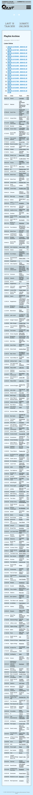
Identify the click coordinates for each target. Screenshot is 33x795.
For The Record (21, 447)
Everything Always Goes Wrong (22, 738)
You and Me (22, 434)
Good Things (22, 371)
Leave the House (21, 559)
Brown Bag (22, 142)
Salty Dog (21, 411)
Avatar (20, 249)
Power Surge (22, 290)
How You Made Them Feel (22, 341)
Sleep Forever (21, 711)
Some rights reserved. (21, 792)
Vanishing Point (21, 542)
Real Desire (22, 672)
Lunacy (21, 185)
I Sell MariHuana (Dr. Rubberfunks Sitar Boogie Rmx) (22, 104)
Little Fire (21, 367)
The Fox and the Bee (22, 330)
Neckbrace (21, 582)
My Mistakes (22, 508)
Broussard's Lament (22, 458)
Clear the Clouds (21, 686)
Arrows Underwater (22, 761)
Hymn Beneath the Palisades (22, 616)
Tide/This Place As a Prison (21, 658)
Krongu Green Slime (22, 623)
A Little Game (22, 158)
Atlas (20, 281)
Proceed (21, 196)
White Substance (21, 263)
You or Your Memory (22, 733)
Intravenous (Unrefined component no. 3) (22, 242)
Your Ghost (22, 522)
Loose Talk (21, 377)
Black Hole (21, 155)
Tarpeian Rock (21, 569)
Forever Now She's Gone (22, 337)
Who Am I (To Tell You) (22, 489)
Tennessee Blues (22, 398)
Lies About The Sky (21, 473)
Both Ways (21, 166)
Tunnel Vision (22, 149)
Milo (20, 144)
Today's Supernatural (22, 690)
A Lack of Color (21, 693)
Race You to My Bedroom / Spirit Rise (22, 227)
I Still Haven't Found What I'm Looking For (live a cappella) (22, 301)
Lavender (21, 98)
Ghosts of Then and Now (21, 596)
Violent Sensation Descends (21, 606)
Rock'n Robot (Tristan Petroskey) (22, 175)
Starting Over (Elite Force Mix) (22, 139)
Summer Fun (22, 697)
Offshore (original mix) (22, 192)
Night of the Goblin (22, 210)
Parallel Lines (22, 188)
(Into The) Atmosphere (22, 586)
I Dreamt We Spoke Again (22, 550)
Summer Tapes (21, 669)
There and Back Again (22, 463)
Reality (21, 519)
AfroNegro (21, 495)
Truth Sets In (22, 603)
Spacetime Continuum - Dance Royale (22, 253)
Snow (20, 461)
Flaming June (22, 169)
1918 (20, 407)
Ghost (20, 565)
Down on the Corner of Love (22, 320)
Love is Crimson (21, 750)
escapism (21, 203)
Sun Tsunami (22, 744)
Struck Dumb (22, 576)
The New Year (21, 479)
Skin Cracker (22, 216)
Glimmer (21, 600)
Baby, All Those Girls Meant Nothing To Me (22, 728)
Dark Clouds (22, 171)
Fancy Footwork (21, 274)
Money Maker (22, 553)
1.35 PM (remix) (21, 293)
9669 (20, 676)
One (20, 361)
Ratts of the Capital (22, 611)
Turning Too (22, 431)
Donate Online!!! (24, 25)
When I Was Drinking (22, 467)
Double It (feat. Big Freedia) (21, 278)
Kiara (20, 126)
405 (20, 637)
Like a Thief (22, 247)
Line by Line (22, 562)
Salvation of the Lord (22, 437)
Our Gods (21, 440)
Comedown (22, 544)
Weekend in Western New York (22, 327)
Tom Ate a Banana (21, 206)
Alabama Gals (21, 402)
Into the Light (22, 721)
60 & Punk (21, 505)
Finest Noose (22, 773)
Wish (20, 654)
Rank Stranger (21, 310)
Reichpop (21, 493)
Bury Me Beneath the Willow (22, 443)
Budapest (21, 769)
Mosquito (21, 776)
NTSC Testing (21, 234)
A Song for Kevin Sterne (22, 238)
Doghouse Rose (21, 345)
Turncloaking (22, 476)
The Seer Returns (21, 152)
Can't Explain (22, 579)
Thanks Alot (22, 451)
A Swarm (21, 780)
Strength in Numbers (22, 556)
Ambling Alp (22, 491)
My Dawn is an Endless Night (22, 354)
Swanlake (21, 422)
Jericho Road (22, 349)
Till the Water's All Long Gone (22, 717)
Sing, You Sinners (21, 633)
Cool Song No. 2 (21, 511)
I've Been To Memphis (22, 315)
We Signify (21, 220)
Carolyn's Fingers (21, 547)
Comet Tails (22, 723)
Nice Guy (21, 592)
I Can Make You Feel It (22, 128)
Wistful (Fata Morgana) (22, 629)
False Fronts (22, 640)
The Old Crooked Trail (22, 306)
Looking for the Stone (22, 455)
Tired (20, 651)
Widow (20, 404)
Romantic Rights (21, 707)
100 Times (21, 683)
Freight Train (22, 323)
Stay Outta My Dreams (22, 334)
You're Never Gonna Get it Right (22, 531)
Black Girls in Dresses (22, 589)
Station (21, 704)
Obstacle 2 (21, 525)
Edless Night (22, 258)
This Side (21, 392)
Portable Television (21, 680)
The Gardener (21, 364)
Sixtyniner (21, 223)
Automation (7, 40)
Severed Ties (22, 182)
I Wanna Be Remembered (22, 501)
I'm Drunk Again (21, 357)
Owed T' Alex (22, 757)
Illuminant (21, 664)
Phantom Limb (21, 498)
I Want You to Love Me (22, 485)
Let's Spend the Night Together (22, 765)
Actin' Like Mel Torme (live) (21, 179)
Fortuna (21, 515)
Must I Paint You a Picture (22, 395)
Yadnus (21, 713)
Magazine (21, 643)
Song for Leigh (21, 470)
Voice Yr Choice (21, 572)
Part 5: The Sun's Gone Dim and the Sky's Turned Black (22, 269)
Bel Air (20, 753)
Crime (20, 517)
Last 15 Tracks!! (9, 25)
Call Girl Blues (21, 619)
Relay (20, 747)
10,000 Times (22, 674)
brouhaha (21, 528)
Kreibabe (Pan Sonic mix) (22, 163)
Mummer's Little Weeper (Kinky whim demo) (22, 133)
